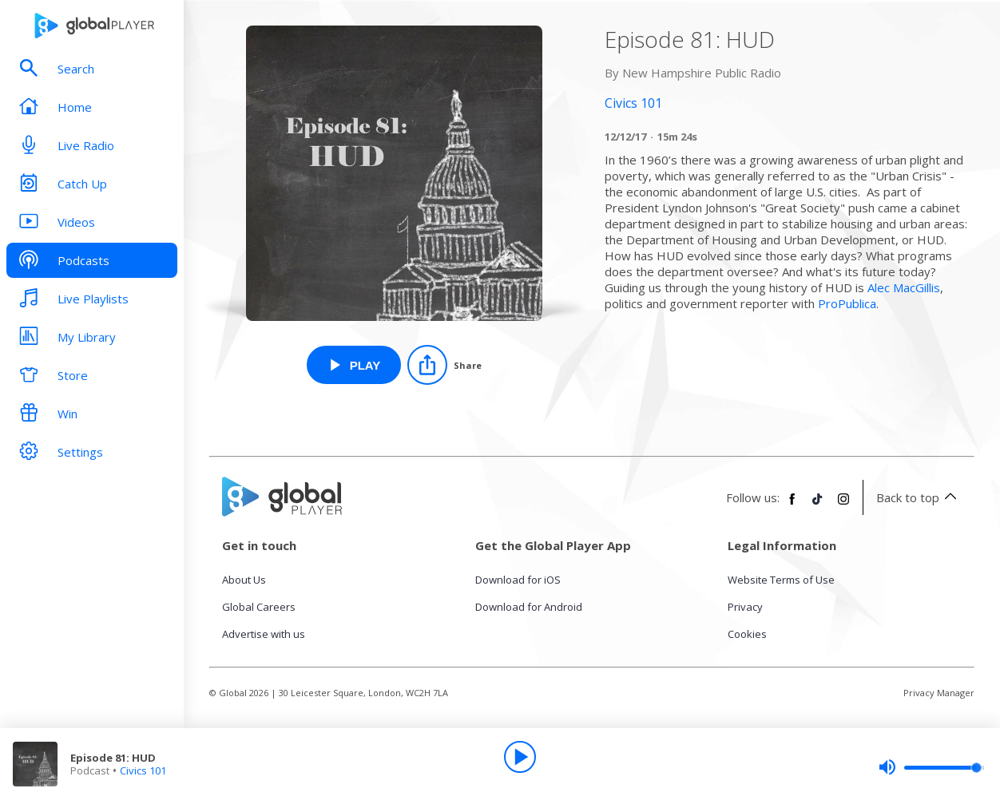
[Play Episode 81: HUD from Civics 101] (354, 365)
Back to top (919, 497)
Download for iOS (518, 579)
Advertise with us (263, 634)
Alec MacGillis (903, 287)
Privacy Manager (938, 692)
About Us (244, 579)
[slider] (931, 767)
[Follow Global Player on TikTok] (818, 505)
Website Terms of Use (781, 579)
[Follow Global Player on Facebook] (792, 505)
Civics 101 (143, 770)
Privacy (745, 607)
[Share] (444, 365)
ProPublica (847, 303)
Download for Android (528, 607)
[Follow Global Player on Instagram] (843, 505)
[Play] (520, 757)
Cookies (747, 634)
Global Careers (259, 607)
